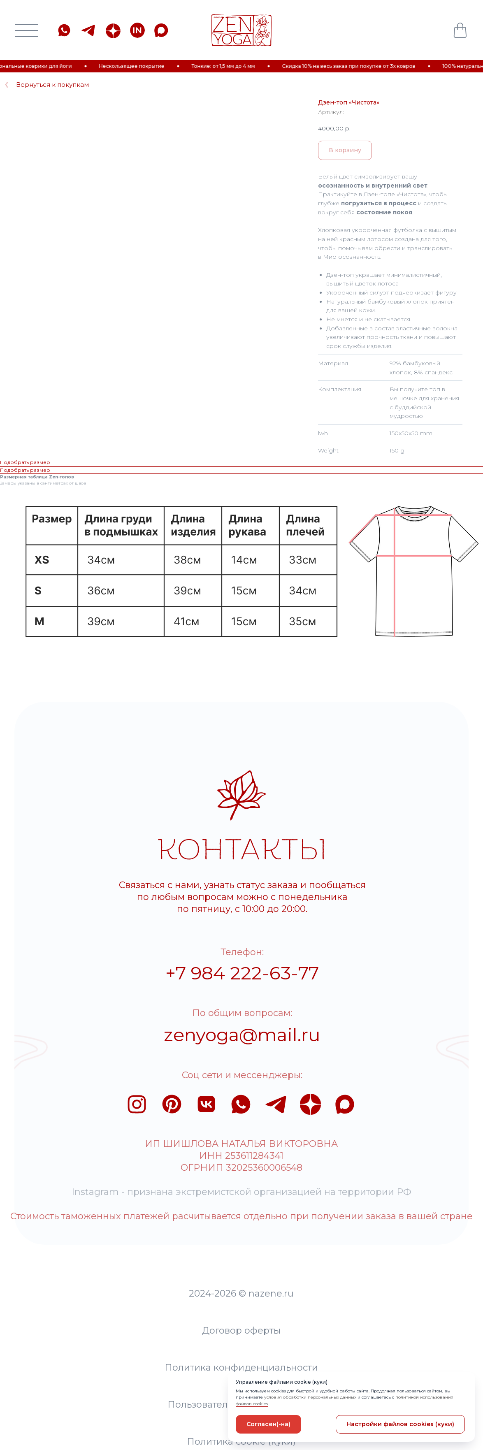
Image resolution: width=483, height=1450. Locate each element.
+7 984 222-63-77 (211, 911)
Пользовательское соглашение (211, 1288)
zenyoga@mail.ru (211, 964)
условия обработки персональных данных (310, 1397)
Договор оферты (211, 1224)
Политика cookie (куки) (211, 1320)
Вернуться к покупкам (52, 57)
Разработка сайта (211, 1352)
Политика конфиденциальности (211, 1256)
